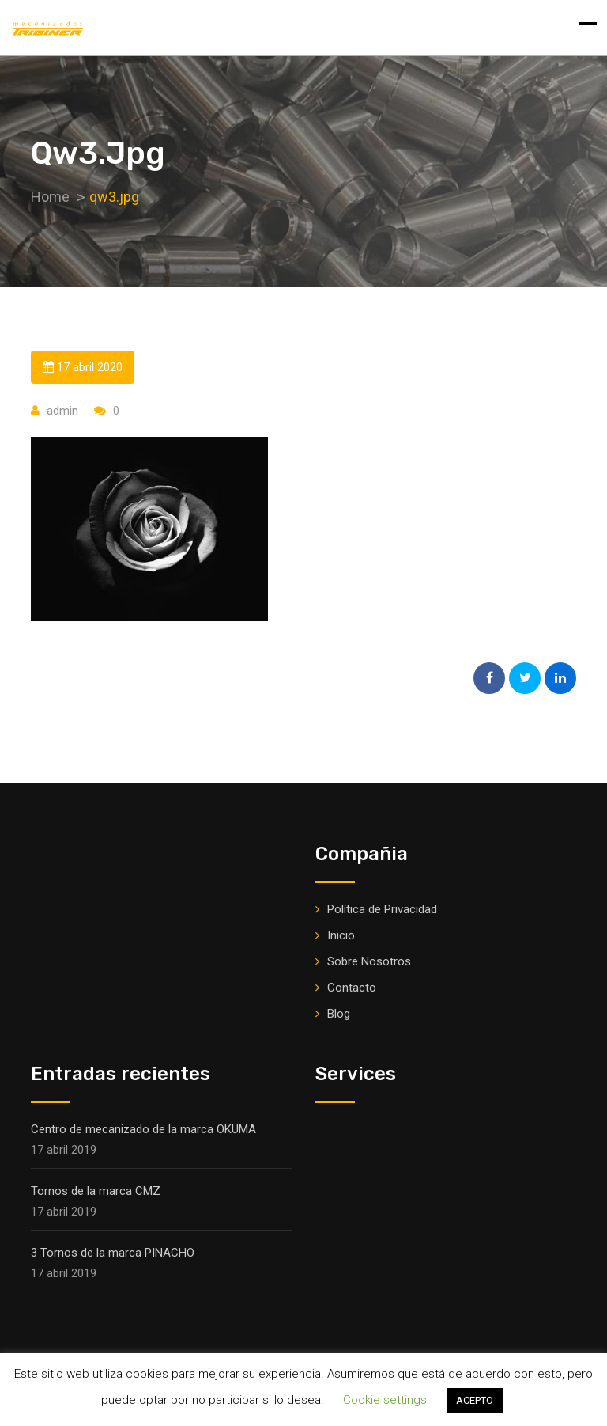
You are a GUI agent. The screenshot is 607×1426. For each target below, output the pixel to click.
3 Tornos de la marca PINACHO (112, 1253)
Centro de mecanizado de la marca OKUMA (143, 1129)
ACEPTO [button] (474, 1400)
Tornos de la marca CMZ (95, 1191)
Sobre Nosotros (369, 961)
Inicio (341, 935)
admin (62, 411)
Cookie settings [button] (385, 1400)
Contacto (351, 987)
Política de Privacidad (382, 909)
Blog (338, 1014)
